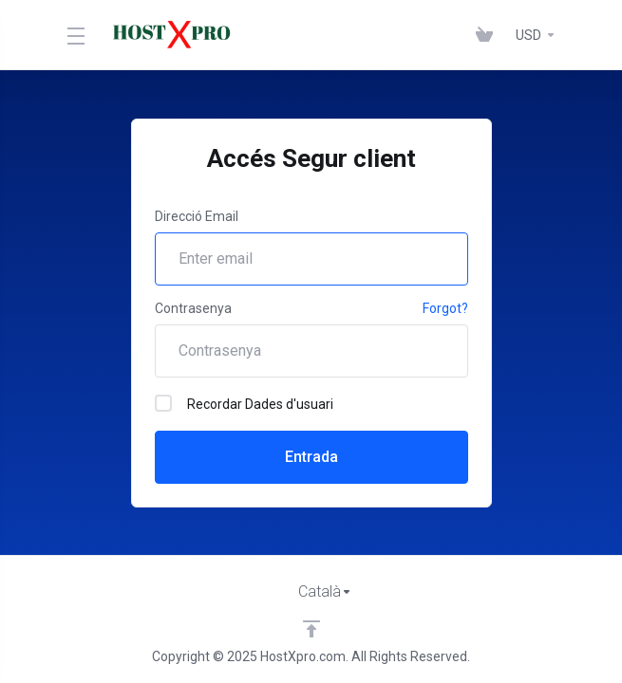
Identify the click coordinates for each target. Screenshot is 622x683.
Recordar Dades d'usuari (244, 403)
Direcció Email (196, 216)
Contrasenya (193, 308)
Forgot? (445, 308)
